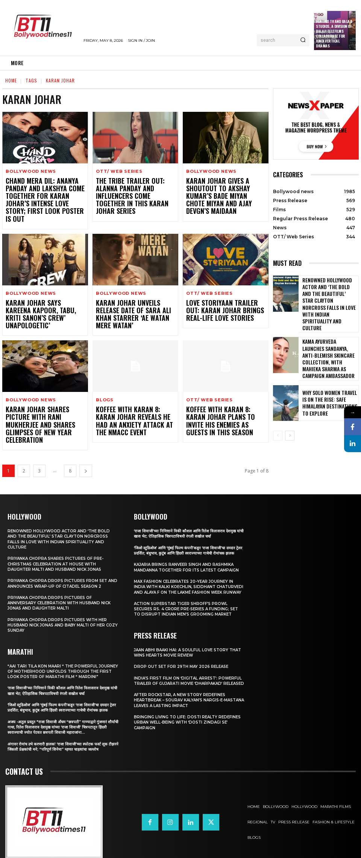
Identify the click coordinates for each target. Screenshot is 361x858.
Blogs (105, 379)
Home (11, 80)
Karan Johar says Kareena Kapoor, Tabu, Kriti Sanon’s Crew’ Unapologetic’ (41, 297)
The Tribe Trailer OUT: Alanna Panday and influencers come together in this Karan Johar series (134, 191)
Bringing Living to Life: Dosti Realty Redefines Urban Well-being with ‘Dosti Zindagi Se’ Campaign (183, 717)
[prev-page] (277, 407)
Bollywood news (31, 171)
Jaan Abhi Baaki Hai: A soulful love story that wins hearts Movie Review (184, 642)
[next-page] (85, 439)
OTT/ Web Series (119, 171)
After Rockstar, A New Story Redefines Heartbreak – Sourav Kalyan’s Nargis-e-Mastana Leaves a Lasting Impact (184, 695)
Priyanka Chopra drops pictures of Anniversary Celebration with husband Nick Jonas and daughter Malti (62, 576)
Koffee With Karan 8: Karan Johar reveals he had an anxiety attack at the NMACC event (131, 398)
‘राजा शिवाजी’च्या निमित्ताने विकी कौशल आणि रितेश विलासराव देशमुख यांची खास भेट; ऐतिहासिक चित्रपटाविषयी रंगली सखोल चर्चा (61, 669)
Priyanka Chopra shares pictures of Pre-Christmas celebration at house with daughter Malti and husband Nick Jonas (59, 532)
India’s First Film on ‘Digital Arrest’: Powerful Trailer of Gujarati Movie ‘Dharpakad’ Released (179, 673)
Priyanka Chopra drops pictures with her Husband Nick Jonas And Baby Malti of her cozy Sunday (60, 598)
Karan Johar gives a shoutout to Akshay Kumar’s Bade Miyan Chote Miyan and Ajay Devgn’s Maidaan (224, 191)
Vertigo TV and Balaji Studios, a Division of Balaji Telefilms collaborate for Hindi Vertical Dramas (334, 33)
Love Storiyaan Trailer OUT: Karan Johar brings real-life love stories (223, 297)
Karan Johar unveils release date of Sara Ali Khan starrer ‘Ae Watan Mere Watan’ (135, 297)
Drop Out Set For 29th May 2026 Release (185, 656)
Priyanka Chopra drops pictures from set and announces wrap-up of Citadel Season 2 (61, 554)
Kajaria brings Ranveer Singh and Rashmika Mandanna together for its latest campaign (187, 543)
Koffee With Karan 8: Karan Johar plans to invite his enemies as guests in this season (221, 398)
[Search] (302, 40)
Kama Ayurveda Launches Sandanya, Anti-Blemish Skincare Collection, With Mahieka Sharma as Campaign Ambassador (327, 334)
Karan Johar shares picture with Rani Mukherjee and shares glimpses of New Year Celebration (42, 398)
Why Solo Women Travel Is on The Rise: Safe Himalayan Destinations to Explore (328, 374)
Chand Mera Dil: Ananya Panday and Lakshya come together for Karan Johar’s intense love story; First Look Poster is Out (44, 194)
